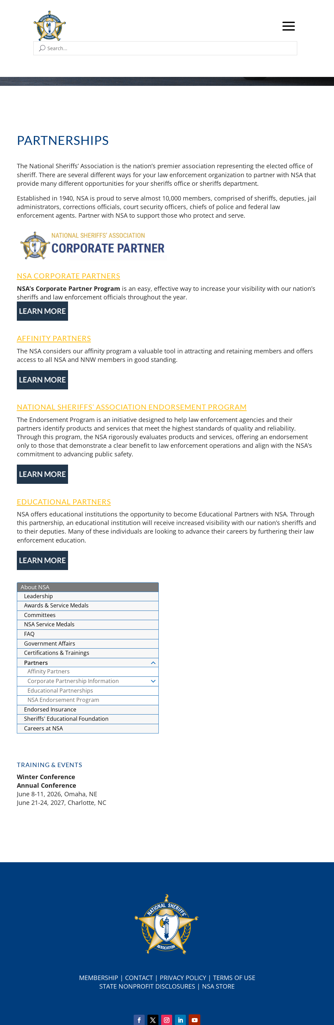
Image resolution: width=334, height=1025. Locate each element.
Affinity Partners (54, 338)
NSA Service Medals (49, 624)
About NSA (35, 587)
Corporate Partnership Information (92, 681)
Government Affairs (49, 643)
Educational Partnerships (60, 690)
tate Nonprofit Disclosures (149, 986)
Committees (40, 615)
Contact (139, 977)
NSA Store (218, 986)
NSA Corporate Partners (68, 275)
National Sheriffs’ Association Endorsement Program (132, 406)
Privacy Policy (183, 977)
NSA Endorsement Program (63, 700)
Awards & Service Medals (56, 605)
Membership (98, 977)
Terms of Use (234, 977)
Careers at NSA (43, 728)
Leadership (38, 596)
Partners (90, 663)
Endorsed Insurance (50, 709)
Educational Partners (64, 501)
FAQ (29, 634)
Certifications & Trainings (56, 653)
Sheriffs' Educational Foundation (66, 718)
